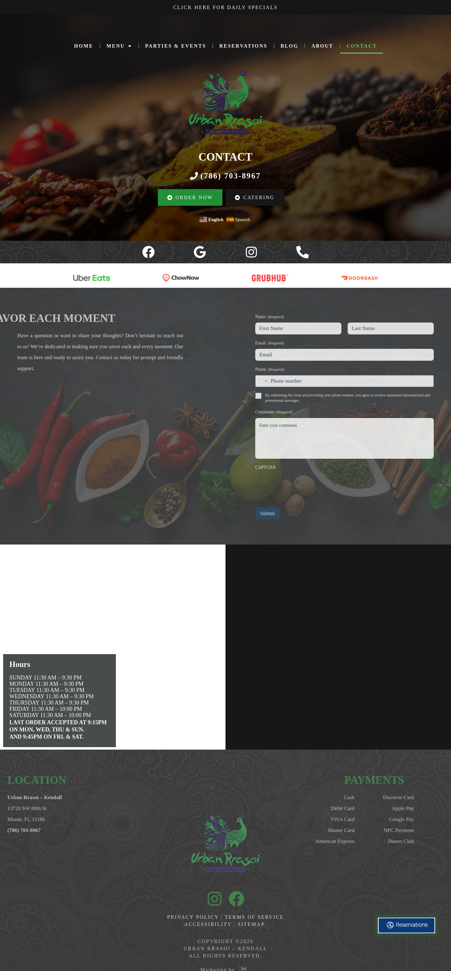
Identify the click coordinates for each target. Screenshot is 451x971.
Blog (289, 46)
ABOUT (322, 46)
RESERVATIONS (243, 46)
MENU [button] (119, 46)
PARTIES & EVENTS (175, 46)
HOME (83, 46)
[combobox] (383, 381)
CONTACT (361, 46)
